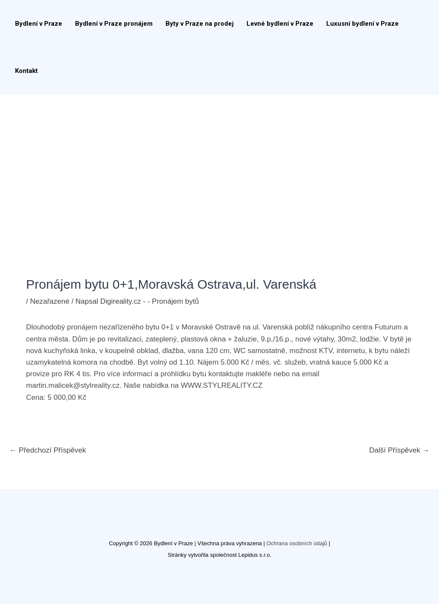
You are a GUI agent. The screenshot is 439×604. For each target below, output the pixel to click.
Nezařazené (49, 301)
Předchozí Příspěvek (47, 450)
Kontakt (26, 71)
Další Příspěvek (399, 450)
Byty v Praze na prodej (199, 23)
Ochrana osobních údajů (296, 543)
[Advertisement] (219, 159)
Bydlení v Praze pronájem (114, 23)
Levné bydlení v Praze (280, 23)
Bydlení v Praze (38, 23)
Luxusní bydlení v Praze (362, 23)
